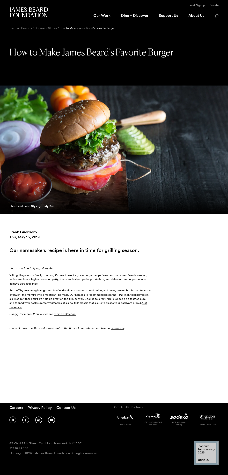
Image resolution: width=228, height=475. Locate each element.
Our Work (102, 15)
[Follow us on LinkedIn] (39, 420)
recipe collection (65, 314)
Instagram (117, 328)
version (141, 275)
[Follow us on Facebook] (26, 420)
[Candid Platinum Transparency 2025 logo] (206, 464)
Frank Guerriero (23, 232)
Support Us (168, 15)
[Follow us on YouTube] (51, 420)
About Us (196, 15)
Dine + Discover (134, 15)
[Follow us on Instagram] (13, 420)
